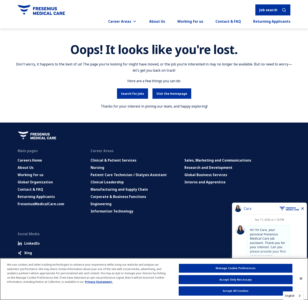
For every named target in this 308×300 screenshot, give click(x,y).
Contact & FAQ (228, 21)
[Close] (301, 278)
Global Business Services (205, 174)
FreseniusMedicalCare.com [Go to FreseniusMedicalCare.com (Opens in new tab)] (41, 203)
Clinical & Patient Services (113, 160)
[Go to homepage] (41, 10)
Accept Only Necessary (235, 279)
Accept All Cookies (236, 291)
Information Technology (112, 211)
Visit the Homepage (171, 93)
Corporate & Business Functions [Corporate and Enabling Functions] (118, 196)
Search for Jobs (132, 93)
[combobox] (293, 295)
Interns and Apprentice (205, 182)
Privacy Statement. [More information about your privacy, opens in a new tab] (99, 282)
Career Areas (122, 21)
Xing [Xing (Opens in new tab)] (25, 252)
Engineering (101, 203)
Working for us (190, 21)
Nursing (97, 167)
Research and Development (208, 167)
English (290, 296)
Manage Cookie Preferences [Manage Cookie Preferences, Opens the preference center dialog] (236, 268)
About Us (157, 21)
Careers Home (30, 160)
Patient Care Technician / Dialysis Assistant (129, 174)
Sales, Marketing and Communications (217, 160)
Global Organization (35, 182)
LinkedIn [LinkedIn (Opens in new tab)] (29, 243)
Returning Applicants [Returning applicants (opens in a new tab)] (271, 21)
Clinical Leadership (107, 182)
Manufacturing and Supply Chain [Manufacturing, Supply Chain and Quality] (119, 189)
